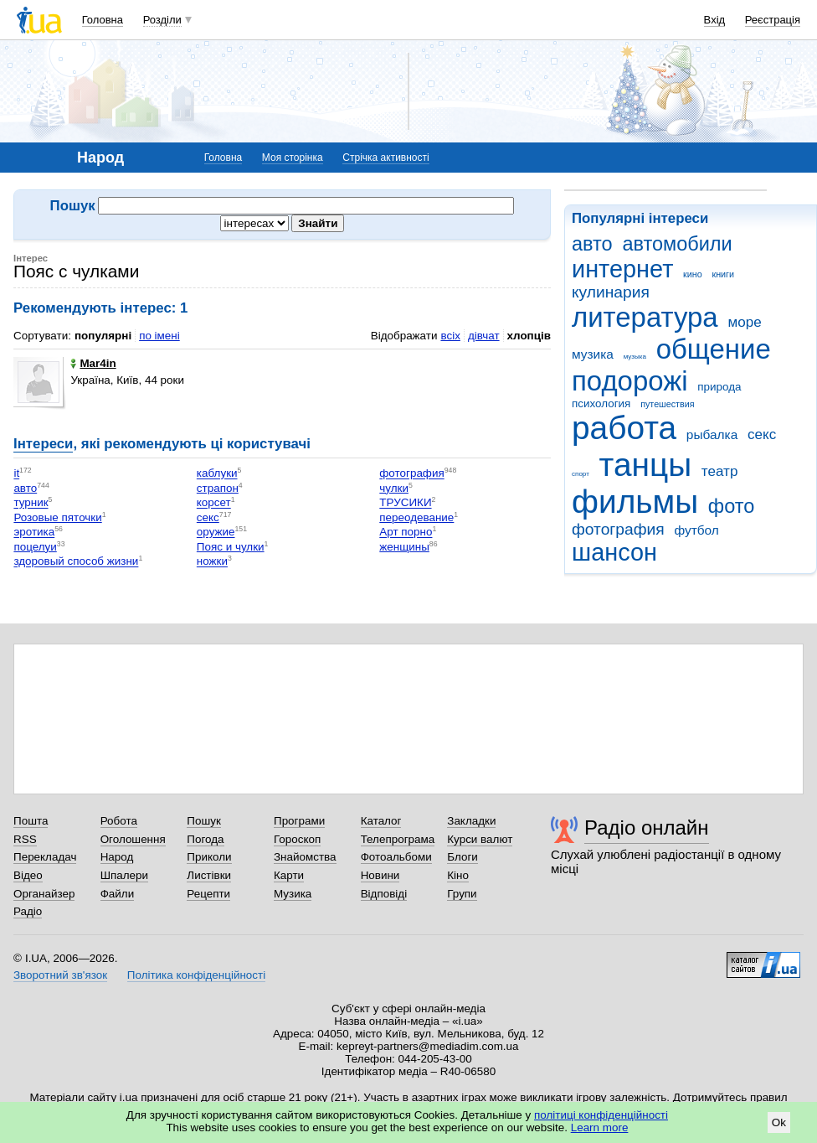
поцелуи (34, 546)
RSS (25, 839)
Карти (289, 875)
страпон (218, 488)
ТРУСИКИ (405, 503)
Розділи (162, 19)
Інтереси (43, 444)
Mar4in (93, 363)
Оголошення (133, 839)
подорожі (630, 380)
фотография (618, 529)
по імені (159, 335)
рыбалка (711, 434)
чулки (393, 488)
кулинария (611, 292)
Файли (117, 893)
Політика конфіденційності (196, 975)
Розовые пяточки (57, 517)
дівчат (484, 335)
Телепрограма (398, 839)
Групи (461, 893)
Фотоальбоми (396, 857)
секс (762, 434)
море (744, 322)
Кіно (458, 875)
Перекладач (44, 857)
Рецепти (208, 893)
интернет (622, 269)
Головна (102, 19)
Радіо (27, 911)
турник (30, 503)
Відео (28, 875)
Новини (380, 875)
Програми (299, 821)
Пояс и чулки (231, 546)
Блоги (462, 857)
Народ (117, 857)
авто (592, 244)
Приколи (209, 857)
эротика (33, 532)
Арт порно (405, 532)
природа (719, 386)
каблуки (217, 474)
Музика (292, 893)
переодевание (416, 517)
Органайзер (44, 893)
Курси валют (479, 839)
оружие (216, 532)
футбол (696, 530)
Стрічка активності (385, 157)
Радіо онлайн (646, 827)
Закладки (471, 821)
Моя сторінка (292, 157)
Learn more (600, 1127)
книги (723, 274)
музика (593, 354)
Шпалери (124, 875)
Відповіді (384, 893)
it (16, 474)
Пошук (204, 821)
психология (601, 403)
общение (713, 349)
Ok (779, 1122)
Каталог (381, 821)
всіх (450, 335)
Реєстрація (772, 19)
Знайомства (305, 857)
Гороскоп (297, 839)
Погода (205, 839)
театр (719, 471)
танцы (645, 465)
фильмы (635, 502)
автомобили (677, 244)
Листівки (209, 875)
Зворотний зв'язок (60, 975)
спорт (580, 474)
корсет (214, 503)
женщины (404, 546)
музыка (635, 356)
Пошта (30, 821)
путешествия (667, 404)
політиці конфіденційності (601, 1115)
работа (624, 428)
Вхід (715, 19)
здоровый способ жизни (75, 562)
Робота (118, 821)
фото (731, 506)
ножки (212, 562)
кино (692, 274)
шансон (614, 552)
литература (645, 317)
